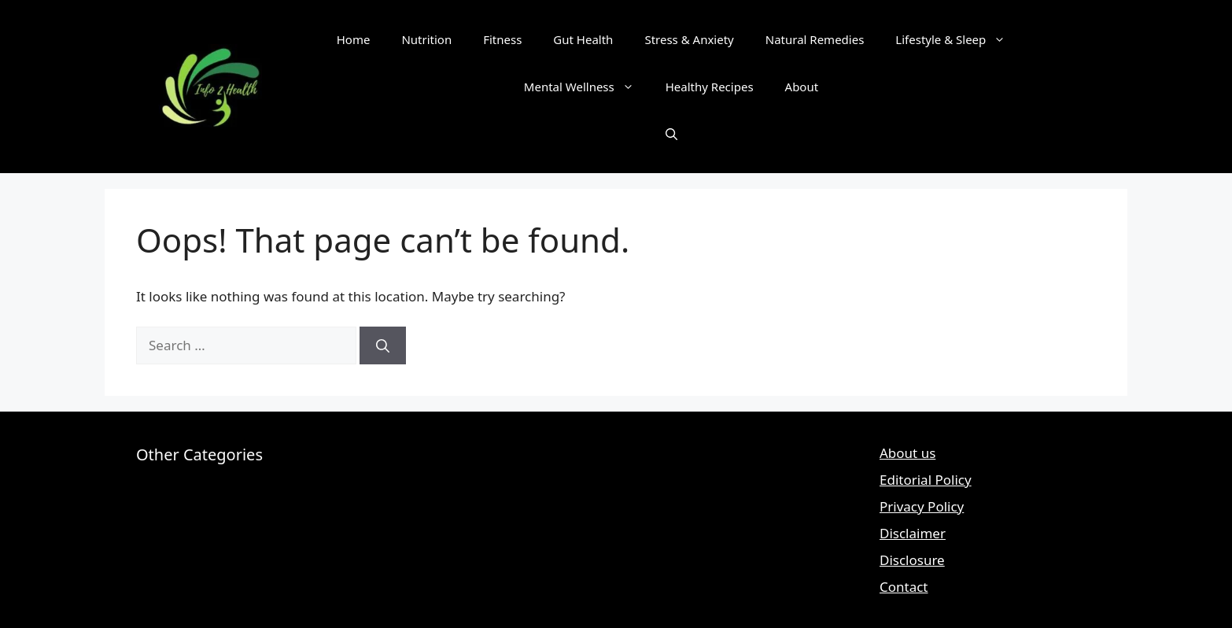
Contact (904, 587)
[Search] (383, 345)
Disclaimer (913, 533)
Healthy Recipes (710, 86)
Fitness (502, 39)
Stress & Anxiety (688, 39)
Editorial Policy (926, 480)
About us (907, 453)
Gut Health (583, 39)
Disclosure (912, 560)
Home (354, 39)
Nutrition (426, 39)
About (802, 86)
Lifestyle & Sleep (958, 39)
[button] (671, 133)
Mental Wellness (587, 86)
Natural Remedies (815, 39)
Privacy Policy (922, 506)
